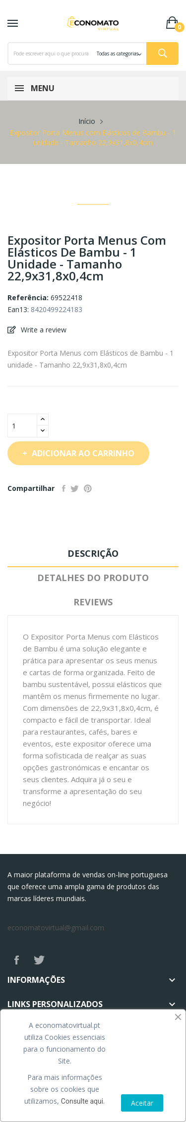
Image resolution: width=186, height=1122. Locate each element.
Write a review (42, 329)
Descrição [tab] (93, 553)
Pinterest (87, 488)
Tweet (74, 488)
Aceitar (142, 1103)
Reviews (93, 602)
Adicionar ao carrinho (82, 453)
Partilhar (64, 488)
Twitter (39, 960)
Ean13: (18, 309)
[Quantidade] (22, 425)
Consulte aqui (82, 1101)
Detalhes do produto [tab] (93, 578)
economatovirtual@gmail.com (55, 927)
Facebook (16, 960)
